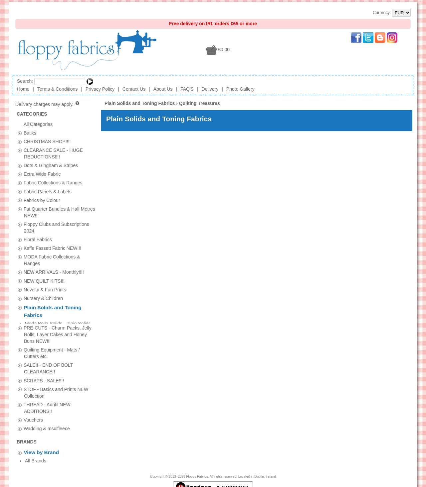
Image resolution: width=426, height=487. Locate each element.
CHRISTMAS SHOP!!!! (47, 141)
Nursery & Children (43, 298)
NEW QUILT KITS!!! (44, 280)
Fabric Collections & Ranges (53, 182)
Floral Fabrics (38, 239)
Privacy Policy (100, 89)
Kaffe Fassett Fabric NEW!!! (52, 248)
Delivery (210, 89)
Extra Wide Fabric (42, 174)
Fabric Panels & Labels (48, 191)
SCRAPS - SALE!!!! (44, 377)
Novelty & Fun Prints (45, 289)
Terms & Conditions (57, 89)
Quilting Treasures (199, 103)
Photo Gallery (240, 89)
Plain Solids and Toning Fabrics (140, 103)
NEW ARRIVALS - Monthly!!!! (54, 272)
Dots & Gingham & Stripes (51, 165)
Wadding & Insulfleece (47, 425)
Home (23, 89)
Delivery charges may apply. (47, 104)
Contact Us (133, 89)
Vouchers (33, 416)
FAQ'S (187, 89)
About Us (163, 89)
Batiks (30, 132)
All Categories (38, 124)
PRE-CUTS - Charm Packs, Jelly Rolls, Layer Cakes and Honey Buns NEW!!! (58, 331)
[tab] (19, 133)
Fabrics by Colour (42, 200)
